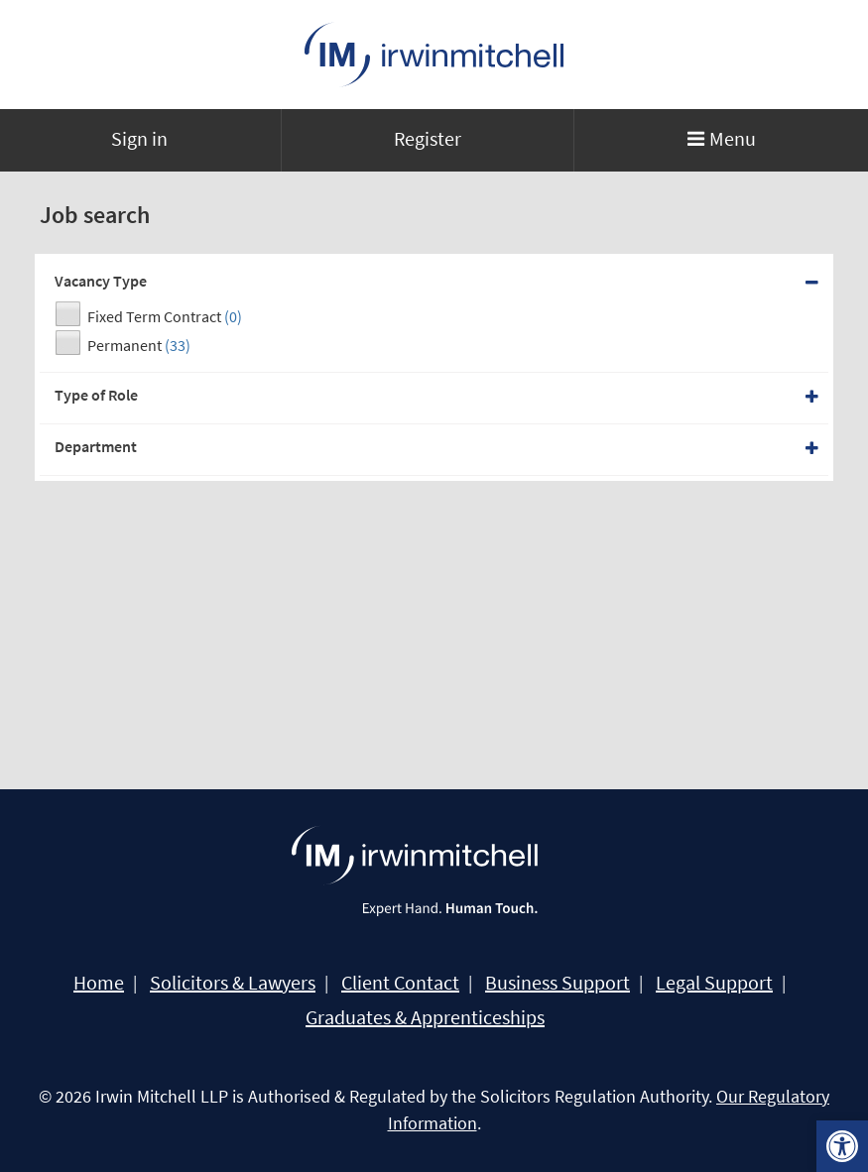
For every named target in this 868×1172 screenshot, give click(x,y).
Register (427, 138)
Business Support (557, 983)
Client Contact (400, 983)
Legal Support (714, 983)
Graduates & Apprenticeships (425, 1017)
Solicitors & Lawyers (232, 983)
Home (98, 983)
